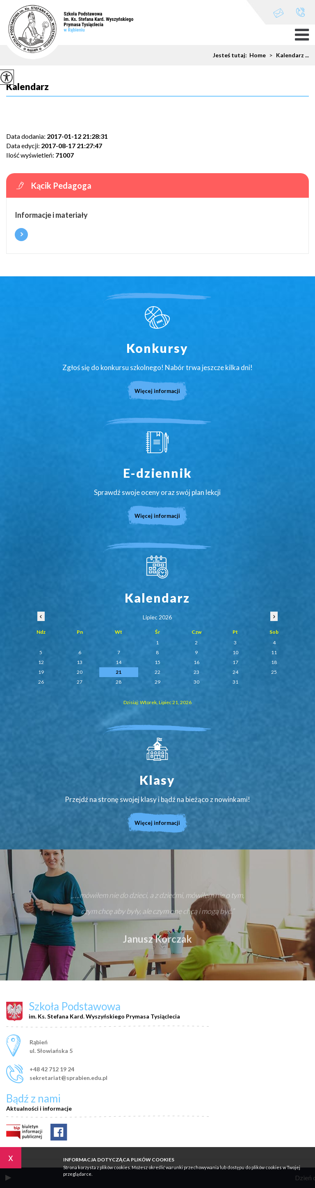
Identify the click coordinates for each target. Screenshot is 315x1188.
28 (118, 682)
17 (235, 662)
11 (274, 652)
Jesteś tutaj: (231, 55)
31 (235, 682)
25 (274, 672)
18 (274, 662)
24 (235, 672)
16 (196, 662)
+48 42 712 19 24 (300, 12)
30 (196, 682)
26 (41, 682)
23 (196, 672)
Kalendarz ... (287, 55)
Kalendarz (27, 87)
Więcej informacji (21, 234)
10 (235, 652)
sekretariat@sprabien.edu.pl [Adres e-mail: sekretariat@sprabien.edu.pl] (68, 1077)
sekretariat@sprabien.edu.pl (278, 13)
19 (41, 672)
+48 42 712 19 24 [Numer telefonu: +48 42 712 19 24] (52, 1069)
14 (118, 662)
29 (157, 682)
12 (41, 662)
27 (79, 682)
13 (79, 662)
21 (118, 672)
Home (257, 55)
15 (157, 662)
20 (79, 672)
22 (157, 672)
